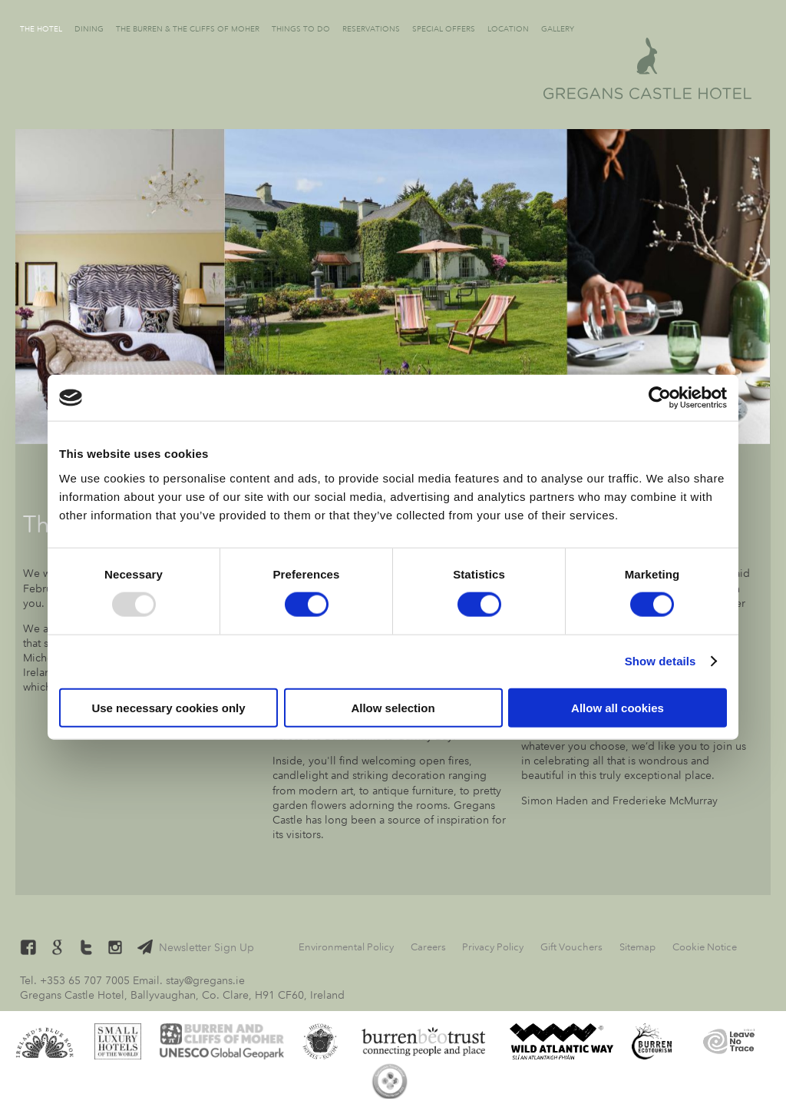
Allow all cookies (617, 707)
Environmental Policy (346, 947)
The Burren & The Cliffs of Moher (187, 29)
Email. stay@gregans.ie (189, 980)
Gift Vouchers (571, 947)
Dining (89, 29)
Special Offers (443, 29)
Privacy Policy (492, 947)
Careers (428, 947)
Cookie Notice (704, 947)
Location (508, 29)
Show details (660, 661)
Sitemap (637, 947)
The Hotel (41, 29)
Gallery (557, 29)
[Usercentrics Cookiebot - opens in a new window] (660, 397)
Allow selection (392, 707)
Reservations (371, 29)
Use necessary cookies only (168, 707)
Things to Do (301, 29)
